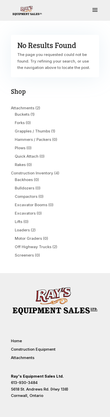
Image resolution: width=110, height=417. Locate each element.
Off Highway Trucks (33, 246)
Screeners (24, 255)
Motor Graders (28, 238)
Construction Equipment (33, 349)
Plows (20, 147)
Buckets (22, 114)
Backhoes (24, 179)
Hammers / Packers (33, 139)
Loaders (22, 230)
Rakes (20, 164)
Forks (20, 122)
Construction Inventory (32, 173)
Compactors (26, 196)
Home (16, 340)
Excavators (25, 213)
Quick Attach (26, 156)
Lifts (18, 221)
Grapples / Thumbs (32, 131)
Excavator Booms (31, 204)
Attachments (22, 108)
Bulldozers (24, 188)
